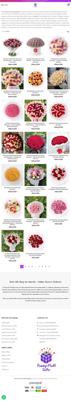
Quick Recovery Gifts (8, 349)
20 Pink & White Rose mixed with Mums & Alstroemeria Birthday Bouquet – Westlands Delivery (12, 228)
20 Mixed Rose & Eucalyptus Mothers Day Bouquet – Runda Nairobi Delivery (35, 193)
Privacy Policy (6, 366)
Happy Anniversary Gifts (9, 339)
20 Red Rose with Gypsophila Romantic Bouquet (35, 261)
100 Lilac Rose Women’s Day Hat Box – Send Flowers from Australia (35, 61)
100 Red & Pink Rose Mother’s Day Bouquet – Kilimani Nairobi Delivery (35, 126)
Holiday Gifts (6, 329)
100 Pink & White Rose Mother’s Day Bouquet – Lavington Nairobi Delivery (58, 94)
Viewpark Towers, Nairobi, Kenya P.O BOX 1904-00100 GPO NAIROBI (48, 345)
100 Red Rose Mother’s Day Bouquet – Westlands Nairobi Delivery (35, 159)
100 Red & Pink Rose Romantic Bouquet (58, 125)
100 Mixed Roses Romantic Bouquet (35, 93)
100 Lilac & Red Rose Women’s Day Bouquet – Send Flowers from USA (12, 61)
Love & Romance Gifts (8, 336)
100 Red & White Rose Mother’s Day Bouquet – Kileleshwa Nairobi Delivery (12, 159)
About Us (5, 373)
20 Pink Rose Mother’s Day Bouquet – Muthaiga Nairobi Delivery (35, 227)
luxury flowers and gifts (12, 12)
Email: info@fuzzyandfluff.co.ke (48, 333)
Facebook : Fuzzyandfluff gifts (47, 339)
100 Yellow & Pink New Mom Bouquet (12, 191)
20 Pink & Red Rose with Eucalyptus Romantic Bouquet (58, 192)
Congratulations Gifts (8, 342)
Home (3, 31)
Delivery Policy (6, 362)
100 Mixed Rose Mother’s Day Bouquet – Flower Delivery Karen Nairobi (12, 94)
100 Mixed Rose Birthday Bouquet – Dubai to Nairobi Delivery (58, 61)
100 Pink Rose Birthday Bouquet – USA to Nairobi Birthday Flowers (12, 126)
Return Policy (6, 358)
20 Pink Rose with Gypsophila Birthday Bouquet (58, 227)
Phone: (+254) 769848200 (46, 329)
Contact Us (5, 376)
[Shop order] (67, 31)
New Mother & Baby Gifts (10, 345)
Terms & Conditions (8, 369)
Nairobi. (36, 16)
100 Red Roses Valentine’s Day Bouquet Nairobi (58, 158)
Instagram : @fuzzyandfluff (46, 336)
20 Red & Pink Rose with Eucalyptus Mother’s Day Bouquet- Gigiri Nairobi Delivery (13, 262)
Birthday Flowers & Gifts (9, 333)
